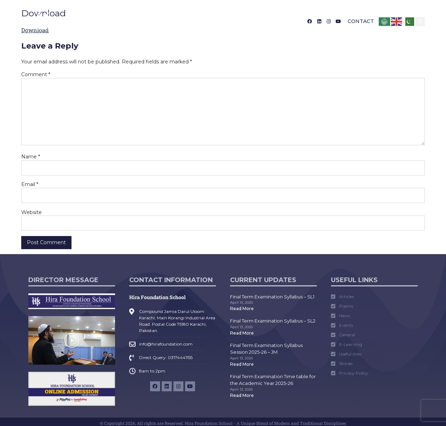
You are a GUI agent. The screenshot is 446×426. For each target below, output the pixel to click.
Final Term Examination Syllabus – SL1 (272, 296)
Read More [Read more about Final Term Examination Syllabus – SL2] (242, 333)
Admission (134, 21)
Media (210, 21)
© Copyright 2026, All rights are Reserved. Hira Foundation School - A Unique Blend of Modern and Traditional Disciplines (223, 423)
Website (31, 212)
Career (280, 21)
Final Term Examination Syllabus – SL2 (272, 321)
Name (30, 156)
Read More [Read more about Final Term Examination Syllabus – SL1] (242, 308)
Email (29, 184)
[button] (420, 21)
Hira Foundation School (157, 297)
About (98, 21)
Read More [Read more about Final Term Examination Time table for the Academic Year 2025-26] (242, 395)
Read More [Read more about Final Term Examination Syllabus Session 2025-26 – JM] (242, 364)
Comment (35, 74)
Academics (175, 21)
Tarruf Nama (246, 21)
